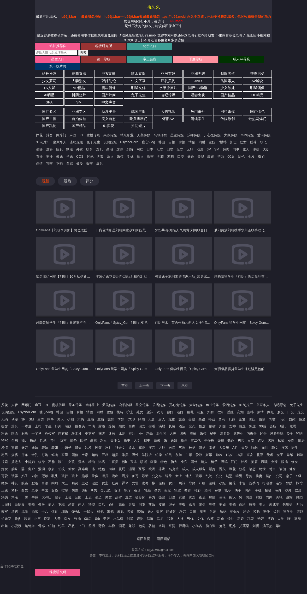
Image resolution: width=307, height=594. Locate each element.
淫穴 (151, 441)
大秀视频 (168, 105)
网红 (139, 143)
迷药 (111, 427)
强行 (64, 470)
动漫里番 (108, 105)
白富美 (113, 455)
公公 (219, 470)
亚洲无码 (198, 67)
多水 (132, 441)
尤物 (171, 413)
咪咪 (300, 448)
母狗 (249, 470)
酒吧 (121, 519)
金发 (251, 150)
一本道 (26, 420)
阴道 (74, 484)
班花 (232, 462)
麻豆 (73, 129)
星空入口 (54, 60)
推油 (132, 427)
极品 (33, 434)
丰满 (91, 420)
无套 (100, 150)
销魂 (95, 448)
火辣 (274, 455)
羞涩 (91, 519)
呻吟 (219, 448)
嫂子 (58, 491)
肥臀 (293, 420)
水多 (51, 462)
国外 (194, 455)
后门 (283, 420)
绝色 (101, 462)
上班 (88, 491)
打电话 (267, 477)
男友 (108, 491)
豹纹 (259, 491)
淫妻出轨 (198, 88)
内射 (202, 136)
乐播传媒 (194, 129)
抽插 (212, 420)
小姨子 (66, 441)
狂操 (153, 455)
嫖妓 (289, 477)
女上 (178, 470)
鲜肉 (54, 448)
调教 (183, 427)
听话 (117, 484)
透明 (261, 434)
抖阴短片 (79, 88)
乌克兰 (174, 462)
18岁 (239, 448)
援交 (150, 150)
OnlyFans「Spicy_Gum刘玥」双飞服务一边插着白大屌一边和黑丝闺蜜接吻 (151, 316)
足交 (180, 143)
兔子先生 (138, 88)
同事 (236, 143)
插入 (140, 150)
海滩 (278, 484)
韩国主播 (138, 105)
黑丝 (252, 420)
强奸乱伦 (108, 74)
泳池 (121, 427)
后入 (110, 150)
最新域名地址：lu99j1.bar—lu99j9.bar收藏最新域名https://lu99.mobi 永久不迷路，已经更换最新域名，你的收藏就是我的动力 (176, 16)
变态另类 (257, 67)
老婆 (34, 484)
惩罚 (4, 491)
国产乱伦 (49, 119)
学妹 (69, 150)
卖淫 (192, 491)
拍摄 (268, 484)
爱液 (198, 448)
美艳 (279, 491)
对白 (272, 462)
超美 (115, 448)
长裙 (192, 441)
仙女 (71, 462)
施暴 (85, 470)
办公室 (50, 427)
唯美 (125, 448)
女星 (182, 491)
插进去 (16, 455)
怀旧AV (168, 112)
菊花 (232, 477)
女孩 (71, 455)
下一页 (165, 379)
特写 (4, 434)
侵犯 (162, 477)
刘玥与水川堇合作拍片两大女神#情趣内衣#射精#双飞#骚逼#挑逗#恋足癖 (209, 316)
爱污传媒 (264, 129)
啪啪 (254, 441)
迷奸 (49, 143)
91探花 (108, 119)
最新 (45, 175)
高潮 (109, 143)
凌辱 (145, 477)
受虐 (269, 448)
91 (81, 129)
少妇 (256, 143)
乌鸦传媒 (160, 129)
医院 (172, 441)
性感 (43, 434)
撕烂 (162, 491)
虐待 (119, 143)
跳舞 (289, 491)
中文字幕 (138, 74)
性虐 (202, 420)
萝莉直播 (79, 67)
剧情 (129, 143)
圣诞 (291, 434)
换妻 (259, 470)
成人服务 (199, 462)
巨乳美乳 (168, 74)
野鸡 (224, 455)
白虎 (132, 420)
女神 (232, 420)
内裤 (34, 470)
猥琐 (91, 498)
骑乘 (168, 470)
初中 (147, 434)
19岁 (229, 448)
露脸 (101, 420)
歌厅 (127, 484)
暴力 (151, 491)
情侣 (192, 136)
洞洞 (41, 462)
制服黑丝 (227, 67)
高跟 (210, 150)
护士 (233, 136)
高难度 (83, 462)
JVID (198, 74)
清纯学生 (198, 112)
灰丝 (178, 448)
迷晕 (149, 427)
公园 (78, 491)
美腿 (200, 150)
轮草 (227, 484)
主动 (85, 477)
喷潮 (143, 455)
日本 (150, 143)
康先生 (238, 427)
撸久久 (153, 7)
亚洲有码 (168, 67)
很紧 (4, 455)
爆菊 (111, 420)
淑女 (142, 420)
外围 (222, 420)
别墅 (229, 470)
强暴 (198, 470)
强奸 (39, 143)
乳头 (54, 470)
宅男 (4, 448)
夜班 (202, 491)
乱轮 (209, 470)
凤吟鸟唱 (276, 427)
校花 (242, 462)
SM (79, 96)
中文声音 (108, 96)
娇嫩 (209, 448)
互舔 (141, 462)
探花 (39, 129)
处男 (115, 477)
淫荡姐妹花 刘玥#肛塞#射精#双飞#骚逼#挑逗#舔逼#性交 (137, 270)
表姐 (54, 441)
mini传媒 (247, 129)
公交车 (157, 470)
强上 (74, 470)
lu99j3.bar (68, 16)
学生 (48, 420)
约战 (168, 448)
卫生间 (161, 427)
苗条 (73, 434)
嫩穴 (24, 441)
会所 (273, 420)
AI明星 (49, 88)
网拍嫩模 (227, 105)
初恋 (240, 434)
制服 (69, 143)
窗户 (31, 462)
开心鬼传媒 (212, 129)
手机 (258, 484)
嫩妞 (174, 434)
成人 (185, 462)
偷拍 (181, 136)
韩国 (161, 136)
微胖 (4, 477)
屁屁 (121, 462)
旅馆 (299, 477)
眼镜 (24, 477)
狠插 (284, 455)
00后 (231, 150)
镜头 (204, 455)
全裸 (14, 434)
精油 (91, 455)
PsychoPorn (129, 136)
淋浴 (101, 455)
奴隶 (298, 484)
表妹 (44, 441)
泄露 (105, 470)
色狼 (222, 491)
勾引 (53, 434)
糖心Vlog (148, 136)
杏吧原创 (76, 136)
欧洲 (151, 462)
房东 (24, 448)
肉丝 (111, 462)
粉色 (184, 434)
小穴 (184, 455)
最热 (67, 175)
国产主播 (49, 112)
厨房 (301, 434)
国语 (14, 427)
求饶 (242, 477)
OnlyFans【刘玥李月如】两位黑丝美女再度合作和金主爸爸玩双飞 (85, 224)
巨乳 (59, 143)
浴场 (279, 477)
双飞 (263, 136)
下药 (59, 157)
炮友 (121, 420)
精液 (14, 491)
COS (79, 150)
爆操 (221, 434)
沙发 (88, 441)
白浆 (44, 477)
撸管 (187, 484)
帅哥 (135, 470)
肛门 (234, 455)
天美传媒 (143, 129)
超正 (142, 441)
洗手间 (254, 477)
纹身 (41, 455)
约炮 (90, 150)
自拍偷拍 (79, 112)
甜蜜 (118, 491)
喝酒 (212, 441)
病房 (14, 448)
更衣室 (90, 427)
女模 (54, 484)
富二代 (196, 434)
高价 (121, 498)
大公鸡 (224, 441)
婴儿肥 (105, 484)
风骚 (264, 455)
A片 (235, 441)
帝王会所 (133, 60)
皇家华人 (59, 136)
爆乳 (99, 157)
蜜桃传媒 (93, 129)
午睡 (34, 491)
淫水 (81, 455)
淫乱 (99, 143)
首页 (124, 379)
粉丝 (177, 484)
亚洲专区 (79, 105)
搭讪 (220, 150)
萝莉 (170, 150)
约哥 (263, 427)
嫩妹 (59, 150)
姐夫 (78, 441)
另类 (226, 143)
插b (24, 434)
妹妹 (34, 441)
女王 (280, 448)
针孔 (34, 448)
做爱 (79, 157)
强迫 (98, 491)
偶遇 (249, 491)
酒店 (182, 420)
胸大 (174, 455)
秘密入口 (133, 46)
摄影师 (140, 491)
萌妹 (68, 420)
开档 (105, 448)
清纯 (212, 477)
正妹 (4, 484)
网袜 (182, 477)
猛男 (239, 470)
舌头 (222, 462)
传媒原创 (227, 112)
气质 (182, 441)
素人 (246, 143)
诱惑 (271, 434)
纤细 (202, 477)
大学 (137, 434)
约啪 (54, 477)
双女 (103, 434)
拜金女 (120, 441)
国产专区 (49, 105)
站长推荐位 (54, 46)
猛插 (281, 434)
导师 (192, 477)
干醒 (24, 491)
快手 (238, 484)
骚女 (275, 441)
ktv (141, 427)
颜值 (74, 448)
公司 (279, 470)
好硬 (217, 484)
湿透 (132, 462)
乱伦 (241, 150)
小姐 (222, 477)
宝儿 (133, 455)
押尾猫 (184, 519)
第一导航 (94, 60)
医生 (294, 441)
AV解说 (257, 74)
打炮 (44, 448)
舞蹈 (299, 491)
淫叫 (108, 441)
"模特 (223, 136)
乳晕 (147, 484)
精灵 (74, 477)
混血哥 (225, 427)
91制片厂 (43, 136)
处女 (243, 136)
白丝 (242, 420)
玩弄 (14, 470)
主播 (49, 150)
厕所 (24, 427)
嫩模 (120, 150)
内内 (269, 491)
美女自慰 (108, 112)
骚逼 (230, 434)
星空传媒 (177, 129)
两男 (93, 484)
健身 (292, 462)
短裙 (202, 441)
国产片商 (108, 88)
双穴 (63, 434)
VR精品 (79, 81)
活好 (212, 462)
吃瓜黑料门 (139, 112)
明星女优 (138, 81)
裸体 (125, 477)
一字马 (36, 427)
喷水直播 (138, 67)
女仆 (172, 477)
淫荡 (284, 441)
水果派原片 (168, 81)
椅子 (214, 455)
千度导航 (172, 60)
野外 (58, 420)
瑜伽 (282, 462)
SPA (49, 96)
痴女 (4, 462)
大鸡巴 (46, 491)
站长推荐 (49, 67)
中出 (44, 484)
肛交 (160, 143)
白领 (188, 448)
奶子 (24, 470)
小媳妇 (30, 455)
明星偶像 (108, 81)
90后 (262, 420)
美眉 (254, 455)
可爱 (4, 470)
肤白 (61, 455)
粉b (124, 455)
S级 (298, 470)
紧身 (14, 484)
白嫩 (157, 434)
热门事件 (198, 105)
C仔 (290, 427)
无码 (190, 143)
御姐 (261, 150)
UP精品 (257, 88)
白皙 (24, 484)
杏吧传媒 (168, 88)
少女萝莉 (49, 74)
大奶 (266, 143)
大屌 (162, 441)
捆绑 (101, 427)
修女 (294, 455)
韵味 (14, 462)
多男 (157, 484)
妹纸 (290, 448)
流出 (115, 470)
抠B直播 (108, 67)
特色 (163, 455)
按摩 (64, 484)
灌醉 (193, 427)
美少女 (115, 434)
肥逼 (34, 477)
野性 (135, 448)
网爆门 (61, 129)
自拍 (171, 136)
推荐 (197, 484)
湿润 (207, 484)
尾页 (184, 379)
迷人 (188, 470)
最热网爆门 (257, 112)
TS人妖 (49, 81)
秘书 (213, 427)
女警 (135, 477)
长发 (244, 455)
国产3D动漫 (197, 81)
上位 (68, 491)
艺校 (61, 462)
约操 (158, 448)
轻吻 (299, 427)
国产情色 (257, 105)
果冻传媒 (110, 129)
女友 (251, 434)
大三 (64, 477)
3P (209, 143)
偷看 (151, 420)
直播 (39, 150)
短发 (167, 484)
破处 (95, 477)
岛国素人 (227, 74)
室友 (250, 448)
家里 (64, 448)
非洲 (162, 462)
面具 (264, 441)
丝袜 (253, 136)
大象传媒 (230, 129)
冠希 (44, 470)
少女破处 (227, 81)
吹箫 (89, 143)
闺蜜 (83, 434)
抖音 (49, 129)
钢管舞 (30, 519)
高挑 (93, 434)
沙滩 (288, 484)
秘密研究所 (94, 46)
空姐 (212, 136)
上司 (38, 420)
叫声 (248, 484)
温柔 (128, 491)
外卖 (79, 143)
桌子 (289, 470)
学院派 (147, 448)
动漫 (200, 143)
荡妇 (269, 470)
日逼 (172, 491)
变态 (192, 420)
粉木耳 (76, 427)
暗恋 (252, 462)
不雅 (51, 455)
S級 (84, 484)
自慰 (69, 157)
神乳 (14, 477)
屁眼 (259, 448)
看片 (125, 470)
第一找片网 (251, 60)
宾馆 (14, 441)
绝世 (262, 462)
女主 (105, 477)
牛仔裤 (209, 434)
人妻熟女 (79, 74)
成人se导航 (212, 60)
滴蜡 (162, 420)
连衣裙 (63, 427)
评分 (89, 175)
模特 (120, 406)
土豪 (85, 448)
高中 (127, 434)
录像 (95, 470)
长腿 (172, 420)
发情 (4, 441)
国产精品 (227, 88)
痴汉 (232, 491)
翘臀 (98, 441)
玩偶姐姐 (110, 136)
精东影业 (127, 129)
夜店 (137, 484)
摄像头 (80, 420)
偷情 (39, 157)
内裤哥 (252, 427)
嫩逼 (190, 150)
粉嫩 (4, 427)
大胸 (173, 427)
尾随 (212, 491)
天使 (244, 441)
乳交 (49, 157)
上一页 (144, 379)
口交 (170, 143)
